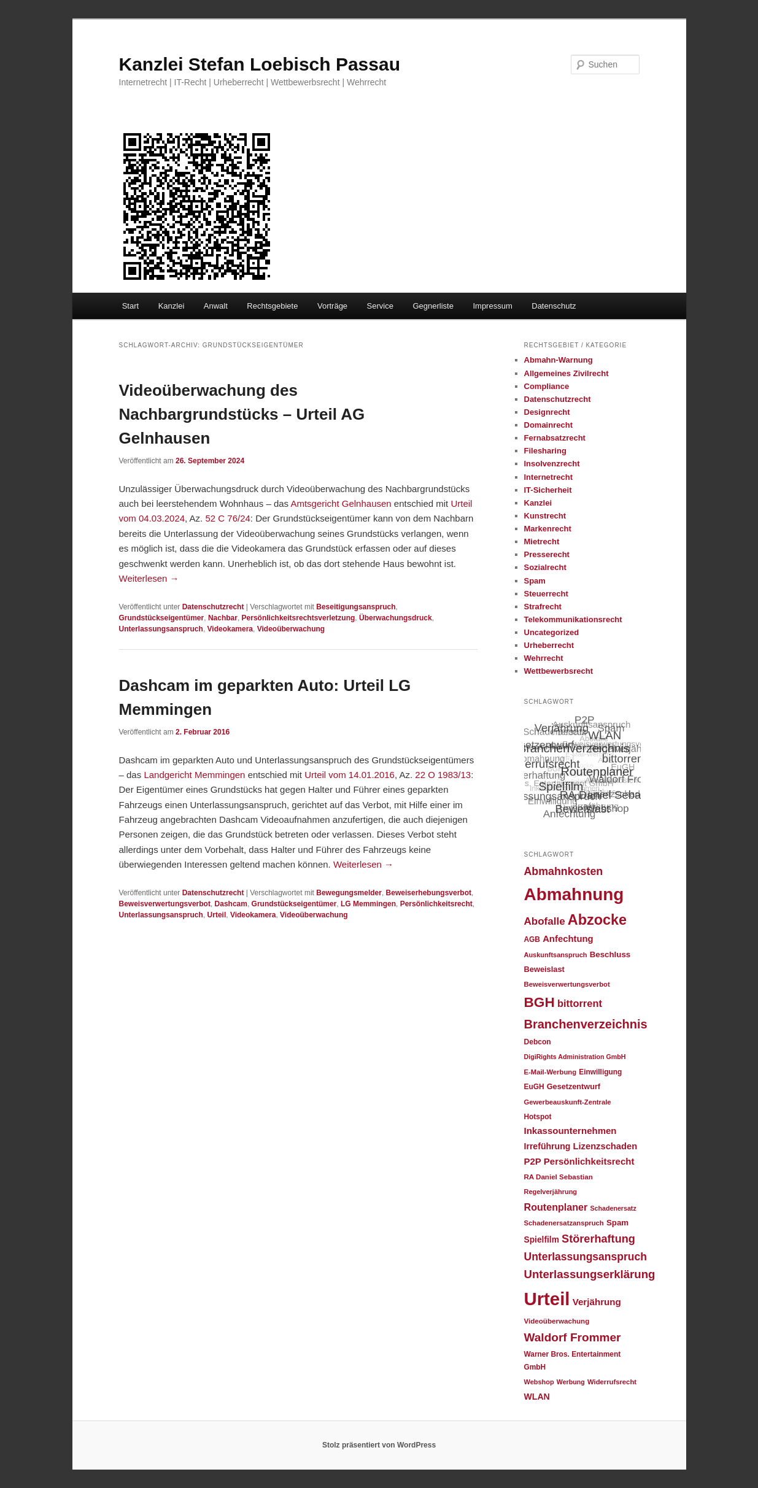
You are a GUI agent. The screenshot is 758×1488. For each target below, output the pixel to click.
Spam (535, 580)
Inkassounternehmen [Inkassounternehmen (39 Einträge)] (570, 1130)
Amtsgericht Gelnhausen (340, 503)
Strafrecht (543, 606)
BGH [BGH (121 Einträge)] (539, 1002)
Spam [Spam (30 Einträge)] (617, 1222)
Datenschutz (554, 305)
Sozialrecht (545, 567)
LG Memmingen (368, 904)
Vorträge (332, 305)
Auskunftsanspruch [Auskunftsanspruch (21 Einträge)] (555, 954)
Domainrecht (548, 425)
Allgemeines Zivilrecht (566, 373)
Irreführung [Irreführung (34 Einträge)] (547, 1146)
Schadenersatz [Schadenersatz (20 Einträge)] (613, 1208)
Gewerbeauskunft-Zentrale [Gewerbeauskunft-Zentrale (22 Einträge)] (567, 1102)
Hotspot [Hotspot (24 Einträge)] (538, 1116)
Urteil (216, 915)
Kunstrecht (545, 515)
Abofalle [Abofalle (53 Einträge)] (544, 921)
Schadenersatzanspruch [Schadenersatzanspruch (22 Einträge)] (564, 1223)
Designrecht (547, 412)
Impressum (492, 305)
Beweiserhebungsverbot (428, 893)
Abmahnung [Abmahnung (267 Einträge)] (574, 894)
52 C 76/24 (227, 518)
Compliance (547, 386)
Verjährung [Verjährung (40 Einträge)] (597, 1302)
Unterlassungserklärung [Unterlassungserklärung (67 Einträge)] (590, 1274)
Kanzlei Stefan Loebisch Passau (259, 64)
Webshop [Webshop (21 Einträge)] (539, 1382)
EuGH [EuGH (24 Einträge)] (534, 1086)
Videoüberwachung (291, 629)
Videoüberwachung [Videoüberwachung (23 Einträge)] (557, 1321)
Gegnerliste (432, 305)
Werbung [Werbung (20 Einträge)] (571, 1382)
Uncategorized (551, 632)
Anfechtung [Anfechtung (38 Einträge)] (568, 939)
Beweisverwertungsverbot (165, 904)
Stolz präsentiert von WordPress (379, 1445)
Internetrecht (548, 477)
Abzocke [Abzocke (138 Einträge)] (597, 920)
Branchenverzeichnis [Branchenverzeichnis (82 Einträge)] (586, 1024)
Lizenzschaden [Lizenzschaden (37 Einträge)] (605, 1146)
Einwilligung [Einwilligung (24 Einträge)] (600, 1072)
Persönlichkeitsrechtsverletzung (298, 618)
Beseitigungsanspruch (355, 607)
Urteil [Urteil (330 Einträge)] (547, 1299)
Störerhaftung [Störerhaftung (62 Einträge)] (598, 1239)
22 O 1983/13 (443, 774)
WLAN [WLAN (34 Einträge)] (537, 1396)
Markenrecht (547, 528)
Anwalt (216, 305)
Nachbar (223, 618)
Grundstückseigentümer (161, 618)
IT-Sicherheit (548, 490)
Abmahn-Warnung (558, 359)
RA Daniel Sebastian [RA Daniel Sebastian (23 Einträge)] (558, 1177)
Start (130, 305)
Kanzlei (171, 305)
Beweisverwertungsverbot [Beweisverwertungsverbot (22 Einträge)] (567, 984)
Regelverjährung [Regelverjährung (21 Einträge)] (551, 1191)
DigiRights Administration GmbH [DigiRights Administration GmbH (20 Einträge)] (575, 1056)
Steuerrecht (546, 593)
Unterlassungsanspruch (161, 629)
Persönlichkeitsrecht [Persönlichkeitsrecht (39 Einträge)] (589, 1161)
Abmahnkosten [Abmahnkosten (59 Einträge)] (563, 871)
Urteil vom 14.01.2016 (349, 774)
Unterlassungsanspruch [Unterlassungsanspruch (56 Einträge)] (585, 1257)
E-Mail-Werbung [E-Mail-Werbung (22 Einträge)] (550, 1072)
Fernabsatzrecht (555, 437)
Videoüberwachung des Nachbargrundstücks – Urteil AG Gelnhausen (242, 414)
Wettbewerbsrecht (558, 671)
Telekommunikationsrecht (573, 619)
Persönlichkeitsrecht (436, 904)
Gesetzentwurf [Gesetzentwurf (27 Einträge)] (573, 1086)
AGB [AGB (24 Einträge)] (532, 939)
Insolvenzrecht (552, 463)
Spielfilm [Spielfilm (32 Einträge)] (541, 1239)
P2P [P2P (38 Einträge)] (532, 1161)
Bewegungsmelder (349, 893)
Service (380, 305)
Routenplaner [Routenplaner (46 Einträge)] (556, 1206)
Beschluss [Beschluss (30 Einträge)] (610, 954)
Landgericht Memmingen (194, 774)
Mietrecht (542, 541)
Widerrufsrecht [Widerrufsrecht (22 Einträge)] (611, 1382)
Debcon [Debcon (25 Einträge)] (537, 1042)
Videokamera (230, 629)
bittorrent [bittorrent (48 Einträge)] (579, 1003)
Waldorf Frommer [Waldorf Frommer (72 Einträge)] (572, 1337)
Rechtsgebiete (272, 305)
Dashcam (231, 904)
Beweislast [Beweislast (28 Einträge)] (544, 969)
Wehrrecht (543, 658)
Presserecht (547, 554)
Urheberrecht (549, 645)
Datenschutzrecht (213, 607)
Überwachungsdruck (395, 618)
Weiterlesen (149, 578)
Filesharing (545, 450)
